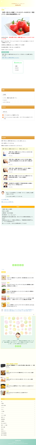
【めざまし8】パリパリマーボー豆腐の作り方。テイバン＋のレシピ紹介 (20, 373)
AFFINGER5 (26, 443)
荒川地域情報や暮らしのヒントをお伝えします (18, 442)
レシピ (3, 269)
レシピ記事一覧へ (5, 200)
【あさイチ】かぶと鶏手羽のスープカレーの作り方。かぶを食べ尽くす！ (20, 386)
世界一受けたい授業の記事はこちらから (10, 57)
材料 (16, 66)
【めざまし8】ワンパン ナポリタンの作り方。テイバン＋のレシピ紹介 (19, 379)
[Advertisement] (18, 80)
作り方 (16, 68)
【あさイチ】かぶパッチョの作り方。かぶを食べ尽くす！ (17, 393)
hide (21, 62)
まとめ (17, 70)
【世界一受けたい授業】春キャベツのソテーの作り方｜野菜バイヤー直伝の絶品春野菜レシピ (19, 310)
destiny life (18, 5)
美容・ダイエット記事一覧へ (7, 202)
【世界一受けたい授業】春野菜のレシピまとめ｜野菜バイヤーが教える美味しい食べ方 (17, 311)
